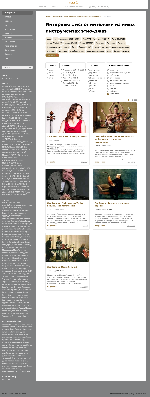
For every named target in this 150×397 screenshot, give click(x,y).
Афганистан (16, 208)
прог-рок (23, 348)
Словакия (6, 271)
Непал (5, 255)
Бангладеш (7, 210)
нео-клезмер (15, 337)
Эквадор (25, 287)
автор (67, 65)
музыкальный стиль (120, 65)
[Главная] (74, 2)
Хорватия (15, 284)
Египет (18, 305)
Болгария (12, 213)
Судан (24, 271)
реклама (6, 379)
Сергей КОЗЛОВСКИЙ (12, 176)
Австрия (16, 202)
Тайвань (14, 274)
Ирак (22, 231)
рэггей (14, 353)
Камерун (16, 239)
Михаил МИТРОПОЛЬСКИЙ (14, 152)
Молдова (24, 253)
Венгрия (5, 218)
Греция (28, 223)
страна (94, 65)
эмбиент (6, 369)
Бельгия (25, 210)
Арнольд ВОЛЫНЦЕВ (11, 110)
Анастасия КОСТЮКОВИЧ (70, 39)
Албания (24, 297)
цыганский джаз (9, 366)
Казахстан (25, 237)
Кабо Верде (15, 237)
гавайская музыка (10, 334)
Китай (5, 242)
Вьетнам (14, 221)
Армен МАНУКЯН (19, 107)
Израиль (27, 229)
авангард (6, 324)
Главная (42, 7)
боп (7, 332)
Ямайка (27, 289)
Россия (18, 266)
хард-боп (23, 363)
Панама (24, 260)
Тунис (12, 276)
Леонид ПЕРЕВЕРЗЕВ (11, 144)
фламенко (6, 363)
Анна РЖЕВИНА (103, 39)
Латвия (27, 245)
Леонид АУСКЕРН (23, 142)
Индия (5, 231)
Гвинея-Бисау (8, 305)
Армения (6, 208)
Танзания (6, 316)
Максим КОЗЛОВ (9, 150)
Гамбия (19, 303)
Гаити (4, 223)
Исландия (16, 234)
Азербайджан (8, 205)
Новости (56, 7)
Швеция (17, 287)
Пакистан (15, 260)
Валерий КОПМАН (23, 115)
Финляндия (23, 282)
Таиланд (6, 274)
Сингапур (22, 268)
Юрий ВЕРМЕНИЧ (9, 186)
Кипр (4, 295)
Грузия (5, 226)
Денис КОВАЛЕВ (9, 126)
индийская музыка (77, 51)
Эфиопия (14, 289)
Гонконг (21, 223)
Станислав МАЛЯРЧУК (19, 179)
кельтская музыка (10, 348)
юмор (7, 58)
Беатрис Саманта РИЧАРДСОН (16, 189)
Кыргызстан (17, 245)
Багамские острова (10, 300)
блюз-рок (26, 329)
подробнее (52, 162)
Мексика (15, 253)
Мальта (5, 297)
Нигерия (12, 255)
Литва (11, 247)
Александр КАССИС (11, 89)
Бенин (4, 213)
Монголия (16, 311)
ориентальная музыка (19, 342)
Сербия (13, 268)
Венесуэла (14, 218)
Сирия (12, 313)
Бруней (23, 300)
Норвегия (6, 260)
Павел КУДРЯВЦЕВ (10, 171)
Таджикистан (22, 313)
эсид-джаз (15, 369)
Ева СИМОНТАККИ (10, 131)
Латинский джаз (17, 332)
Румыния (25, 266)
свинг (20, 353)
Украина (6, 282)
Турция (5, 279)
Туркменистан (22, 276)
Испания (25, 234)
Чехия (23, 284)
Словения (16, 271)
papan (5, 86)
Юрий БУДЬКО (21, 184)
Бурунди (6, 216)
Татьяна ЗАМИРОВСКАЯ (12, 181)
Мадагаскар (22, 295)
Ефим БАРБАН (17, 134)
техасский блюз (9, 358)
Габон (21, 221)
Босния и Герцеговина (12, 292)
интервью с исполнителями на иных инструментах (81, 17)
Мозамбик (6, 311)
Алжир (18, 205)
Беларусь (17, 210)
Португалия (21, 263)
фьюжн (15, 363)
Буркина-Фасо (8, 303)
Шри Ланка (15, 297)
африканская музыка (11, 326)
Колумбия (13, 242)
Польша (11, 263)
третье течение (15, 361)
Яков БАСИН (23, 186)
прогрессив (18, 350)
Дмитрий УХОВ (25, 128)
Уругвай (14, 282)
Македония (7, 250)
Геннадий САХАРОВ (54, 43)
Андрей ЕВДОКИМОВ (21, 99)
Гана (27, 221)
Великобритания (18, 216)
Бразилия (22, 213)
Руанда (5, 313)
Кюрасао (12, 295)
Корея (21, 242)
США (30, 271)
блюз (4, 78)
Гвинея (26, 303)
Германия (12, 223)
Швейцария (7, 287)
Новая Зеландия (19, 258)
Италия (5, 237)
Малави (28, 308)
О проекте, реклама (74, 7)
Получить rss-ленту (99, 7)
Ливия (21, 308)
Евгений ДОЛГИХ (71, 43)
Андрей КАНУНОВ (10, 102)
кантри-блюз (8, 345)
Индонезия (14, 231)
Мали (25, 250)
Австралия (7, 202)
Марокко (6, 253)
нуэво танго (15, 340)
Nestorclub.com (140, 394)
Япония (25, 316)
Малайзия (17, 250)
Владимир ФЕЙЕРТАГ (11, 121)
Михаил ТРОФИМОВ (11, 155)
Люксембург (20, 247)
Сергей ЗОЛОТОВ (21, 173)
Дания (12, 226)
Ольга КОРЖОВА (22, 168)
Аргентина (27, 205)
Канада (24, 239)
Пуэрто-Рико (8, 266)
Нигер (24, 311)
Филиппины (16, 316)
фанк (25, 361)
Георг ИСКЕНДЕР (19, 123)
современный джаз (10, 371)
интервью (57, 17)
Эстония (6, 289)
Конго (24, 305)
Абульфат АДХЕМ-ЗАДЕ (19, 86)
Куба (9, 245)
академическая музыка (21, 324)
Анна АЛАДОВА (19, 105)
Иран (27, 231)
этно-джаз (25, 371)
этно (15, 78)
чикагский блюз (25, 366)
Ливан (5, 247)
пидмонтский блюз (23, 345)
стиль (53, 65)
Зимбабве (18, 229)
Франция (6, 284)
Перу (4, 263)
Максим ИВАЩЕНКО (18, 147)
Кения (25, 292)
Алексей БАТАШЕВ (18, 91)
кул (3, 332)
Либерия (14, 308)
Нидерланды (22, 255)
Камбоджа (7, 239)
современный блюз (16, 355)
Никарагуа (6, 258)
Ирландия (6, 234)
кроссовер (7, 350)
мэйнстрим (24, 334)
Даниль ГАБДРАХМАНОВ (13, 192)
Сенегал (5, 268)
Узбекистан (22, 279)
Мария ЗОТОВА (25, 150)
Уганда (13, 279)
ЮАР (21, 289)
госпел (5, 337)
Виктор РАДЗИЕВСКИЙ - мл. (14, 118)
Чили (29, 284)
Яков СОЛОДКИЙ (19, 194)
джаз (10, 78)
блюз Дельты (16, 329)
